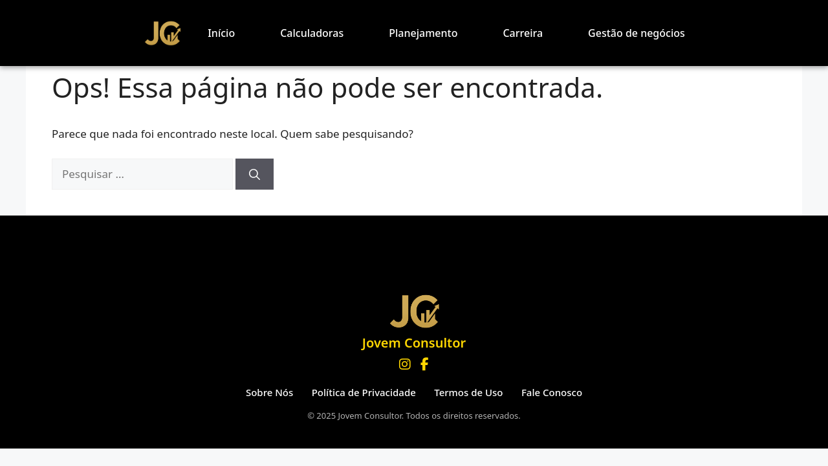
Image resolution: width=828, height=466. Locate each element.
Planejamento (423, 33)
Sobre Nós (269, 392)
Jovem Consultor (414, 342)
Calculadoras (311, 33)
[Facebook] (424, 364)
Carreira (523, 33)
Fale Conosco (551, 392)
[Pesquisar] (254, 174)
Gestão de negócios (636, 33)
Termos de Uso (468, 392)
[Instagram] (405, 364)
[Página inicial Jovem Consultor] (414, 311)
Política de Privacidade (364, 392)
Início (221, 33)
